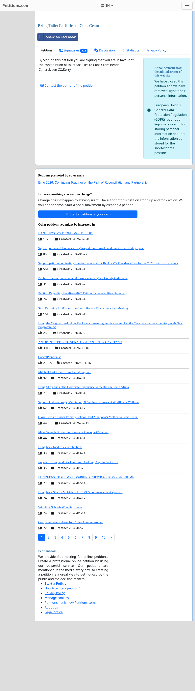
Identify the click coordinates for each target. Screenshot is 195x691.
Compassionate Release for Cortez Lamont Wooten (70, 578)
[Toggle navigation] (187, 6)
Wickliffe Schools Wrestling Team (60, 563)
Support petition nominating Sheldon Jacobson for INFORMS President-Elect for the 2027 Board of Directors (108, 319)
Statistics (131, 106)
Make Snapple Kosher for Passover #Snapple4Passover (73, 487)
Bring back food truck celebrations (60, 502)
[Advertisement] (113, 45)
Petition (46, 106)
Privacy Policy (156, 106)
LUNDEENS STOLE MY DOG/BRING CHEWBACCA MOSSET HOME (86, 533)
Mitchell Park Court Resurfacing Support (64, 427)
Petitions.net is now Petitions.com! (70, 658)
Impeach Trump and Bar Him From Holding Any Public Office (78, 517)
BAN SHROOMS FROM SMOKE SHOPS (65, 289)
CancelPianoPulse (49, 412)
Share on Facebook (56, 92)
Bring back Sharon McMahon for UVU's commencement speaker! (80, 548)
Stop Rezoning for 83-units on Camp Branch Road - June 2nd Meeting (83, 364)
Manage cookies (57, 653)
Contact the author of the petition (67, 141)
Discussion (104, 106)
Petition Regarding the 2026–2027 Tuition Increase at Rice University (82, 349)
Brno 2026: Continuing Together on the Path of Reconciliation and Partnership (93, 238)
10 (103, 593)
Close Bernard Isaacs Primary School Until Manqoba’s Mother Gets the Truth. (88, 472)
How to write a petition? (62, 644)
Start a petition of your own (87, 270)
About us (51, 663)
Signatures (73, 106)
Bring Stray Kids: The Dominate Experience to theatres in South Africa (83, 442)
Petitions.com (16, 5)
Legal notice (54, 668)
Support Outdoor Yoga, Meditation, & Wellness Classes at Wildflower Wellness (88, 457)
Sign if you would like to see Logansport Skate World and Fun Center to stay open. (91, 303)
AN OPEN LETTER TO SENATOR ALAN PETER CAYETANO (80, 397)
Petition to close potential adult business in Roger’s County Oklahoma (83, 333)
